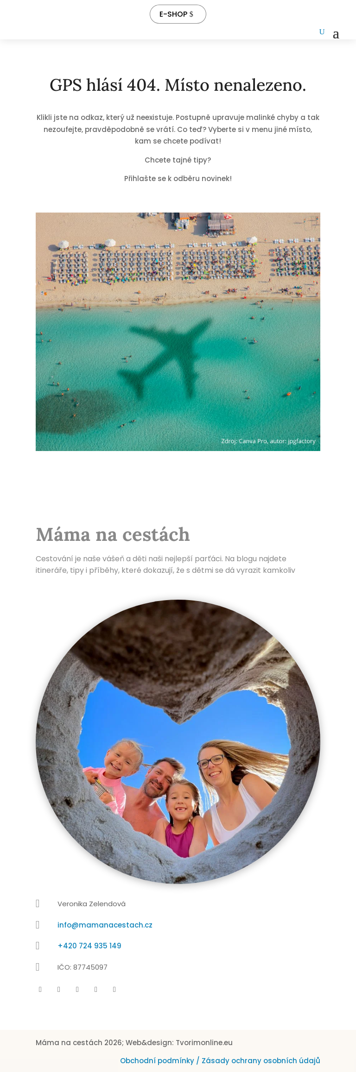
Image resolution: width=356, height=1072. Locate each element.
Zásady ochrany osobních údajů (261, 1061)
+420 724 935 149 (89, 946)
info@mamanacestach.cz (105, 925)
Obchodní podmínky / (161, 1061)
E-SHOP (173, 14)
